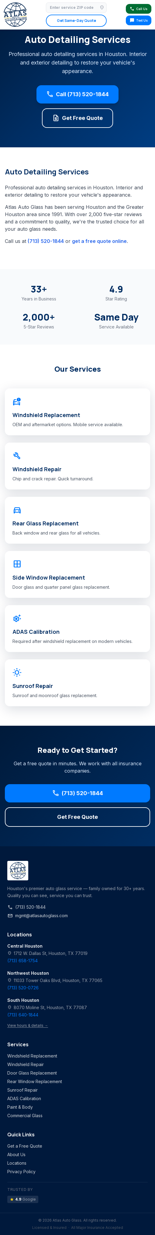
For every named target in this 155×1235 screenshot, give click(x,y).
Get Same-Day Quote (76, 20)
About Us (16, 1154)
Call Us (138, 9)
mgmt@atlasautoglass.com (37, 916)
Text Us (138, 20)
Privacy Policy (21, 1171)
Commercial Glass (25, 1115)
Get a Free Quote (24, 1146)
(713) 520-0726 (23, 987)
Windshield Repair (25, 1064)
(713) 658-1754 (22, 960)
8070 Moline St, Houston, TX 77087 (47, 1007)
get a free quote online (99, 241)
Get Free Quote (77, 118)
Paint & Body (20, 1107)
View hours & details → (27, 1025)
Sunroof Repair (22, 1090)
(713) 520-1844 (46, 241)
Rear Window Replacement (34, 1081)
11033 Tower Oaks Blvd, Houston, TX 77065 (54, 980)
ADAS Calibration (24, 1098)
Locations (16, 1163)
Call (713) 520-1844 (77, 94)
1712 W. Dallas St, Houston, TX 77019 (47, 953)
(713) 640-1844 (22, 1014)
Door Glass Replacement (32, 1072)
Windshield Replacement (32, 1055)
